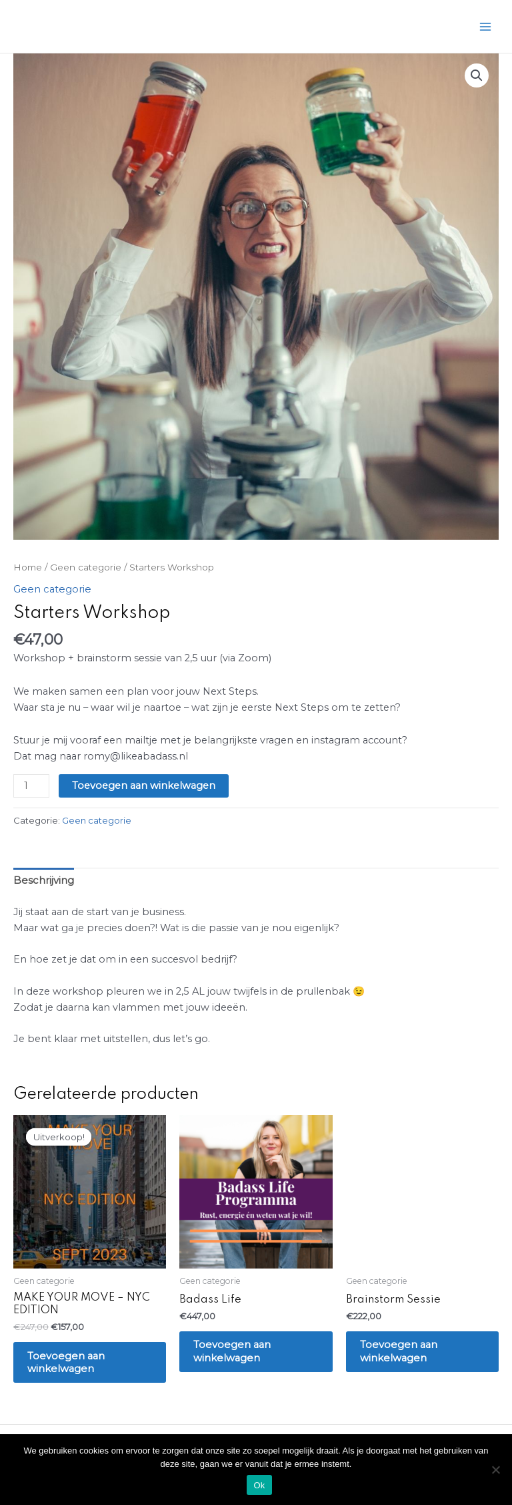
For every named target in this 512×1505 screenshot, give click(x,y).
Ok (259, 1485)
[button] (477, 75)
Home (27, 567)
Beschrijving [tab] (42, 880)
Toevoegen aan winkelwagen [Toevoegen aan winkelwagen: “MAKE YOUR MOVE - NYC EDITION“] (69, 1362)
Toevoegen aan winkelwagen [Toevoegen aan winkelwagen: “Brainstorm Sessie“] (402, 1352)
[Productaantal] (31, 786)
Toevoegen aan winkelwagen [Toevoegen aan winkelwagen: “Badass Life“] (235, 1352)
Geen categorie (85, 567)
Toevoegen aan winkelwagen (143, 786)
